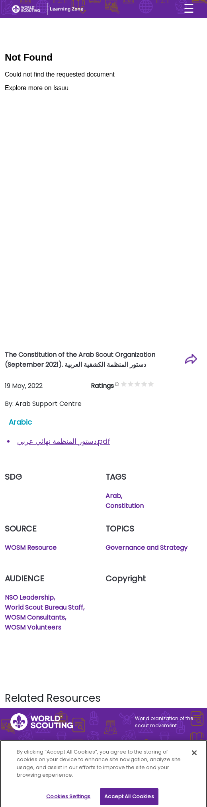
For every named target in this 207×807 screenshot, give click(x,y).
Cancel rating (117, 384)
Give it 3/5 (137, 384)
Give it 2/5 (130, 384)
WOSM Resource (31, 547)
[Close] (194, 756)
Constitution (124, 505)
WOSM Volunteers (33, 627)
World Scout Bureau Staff (44, 607)
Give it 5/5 (151, 384)
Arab (113, 495)
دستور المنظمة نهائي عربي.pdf (63, 441)
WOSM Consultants (35, 617)
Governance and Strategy (146, 547)
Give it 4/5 (144, 384)
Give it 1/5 (124, 384)
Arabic (20, 422)
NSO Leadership (29, 597)
